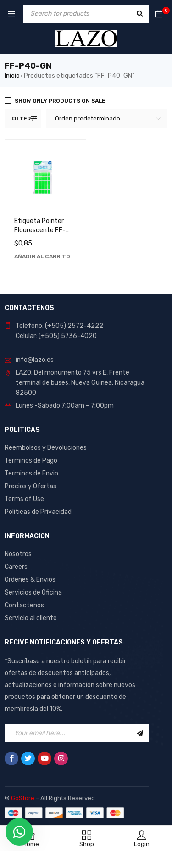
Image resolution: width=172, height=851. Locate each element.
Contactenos (24, 605)
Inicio (12, 76)
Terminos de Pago (31, 460)
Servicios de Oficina (33, 592)
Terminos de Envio (31, 473)
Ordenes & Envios (30, 580)
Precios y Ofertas (30, 486)
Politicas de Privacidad (38, 512)
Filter (21, 118)
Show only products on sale (60, 101)
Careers (16, 567)
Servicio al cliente (31, 618)
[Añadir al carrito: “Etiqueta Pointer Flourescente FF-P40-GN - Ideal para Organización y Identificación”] (42, 256)
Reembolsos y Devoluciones (46, 448)
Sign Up (140, 733)
